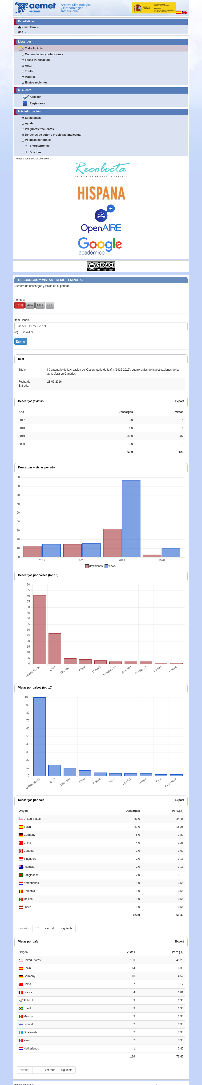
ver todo (50, 920)
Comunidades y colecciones (44, 54)
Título (29, 71)
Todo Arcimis (34, 48)
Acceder (35, 97)
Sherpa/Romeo (40, 145)
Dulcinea (35, 152)
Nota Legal (19, 1079)
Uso (22, 32)
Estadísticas (33, 117)
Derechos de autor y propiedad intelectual (53, 134)
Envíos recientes (36, 82)
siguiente (67, 920)
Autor (28, 65)
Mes (40, 305)
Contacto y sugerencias (38, 1079)
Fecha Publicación (37, 60)
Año (30, 305)
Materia (30, 77)
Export (179, 401)
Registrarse (37, 103)
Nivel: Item (28, 27)
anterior (24, 920)
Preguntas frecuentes (39, 129)
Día (50, 305)
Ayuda (29, 123)
